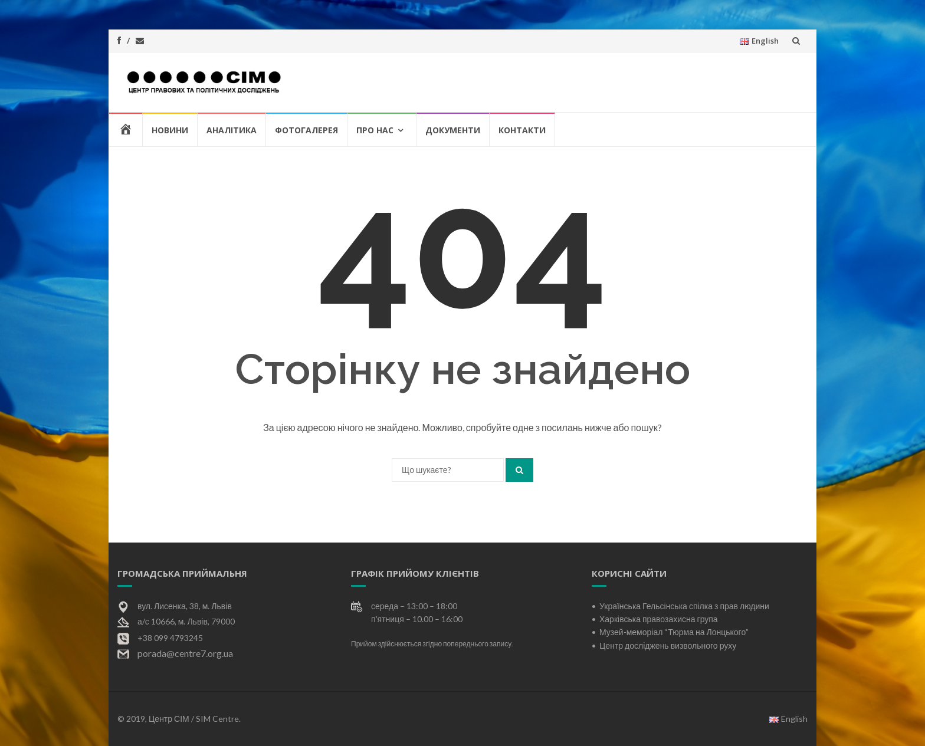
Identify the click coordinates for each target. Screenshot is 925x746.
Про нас (374, 130)
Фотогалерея (306, 130)
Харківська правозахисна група (658, 619)
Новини (170, 130)
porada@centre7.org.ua (185, 653)
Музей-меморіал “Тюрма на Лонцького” (674, 632)
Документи (452, 130)
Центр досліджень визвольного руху (667, 645)
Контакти (522, 130)
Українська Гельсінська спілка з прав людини (684, 606)
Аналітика (231, 130)
